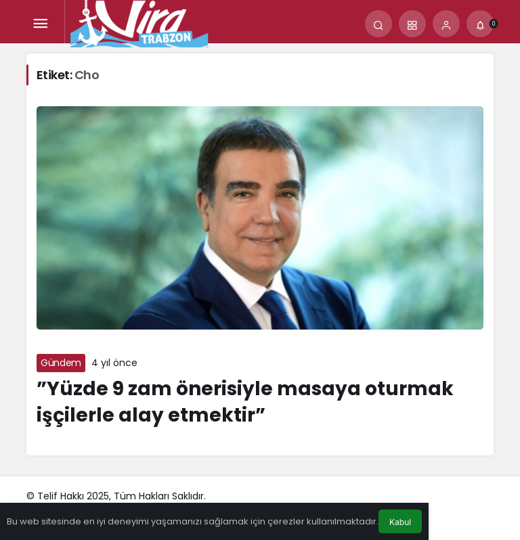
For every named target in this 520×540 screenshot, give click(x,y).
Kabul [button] (400, 522)
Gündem (61, 362)
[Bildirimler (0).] (480, 23)
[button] (412, 23)
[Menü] (39, 23)
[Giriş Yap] (446, 23)
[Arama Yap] (378, 23)
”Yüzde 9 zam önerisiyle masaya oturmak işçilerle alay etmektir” (245, 402)
